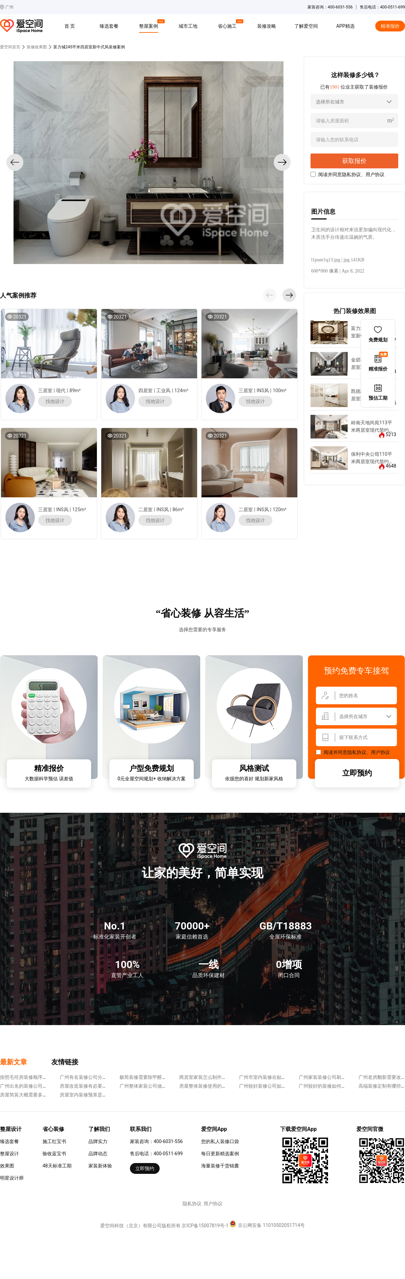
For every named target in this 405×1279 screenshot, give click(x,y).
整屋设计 (9, 1153)
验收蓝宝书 (54, 1153)
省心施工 (228, 25)
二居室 (145, 509)
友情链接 (64, 1062)
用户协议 (375, 174)
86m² (178, 509)
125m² (79, 509)
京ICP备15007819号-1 (205, 1225)
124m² (181, 390)
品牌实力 (97, 1141)
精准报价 (390, 26)
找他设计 (55, 401)
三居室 (45, 390)
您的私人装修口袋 (220, 1141)
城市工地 (188, 26)
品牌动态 (97, 1153)
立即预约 (357, 773)
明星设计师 (12, 1178)
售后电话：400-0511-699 (156, 1153)
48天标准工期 (57, 1165)
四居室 (145, 390)
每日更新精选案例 (220, 1153)
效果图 (7, 1165)
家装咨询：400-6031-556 (156, 1141)
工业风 (163, 390)
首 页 (69, 26)
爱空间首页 (10, 47)
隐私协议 (351, 174)
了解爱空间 (306, 26)
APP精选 (345, 26)
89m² (75, 390)
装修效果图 (37, 47)
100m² (280, 390)
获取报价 (354, 161)
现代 (60, 390)
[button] (269, 295)
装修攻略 (266, 26)
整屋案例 (149, 25)
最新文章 (13, 1062)
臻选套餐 (109, 26)
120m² (280, 509)
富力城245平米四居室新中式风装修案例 (89, 47)
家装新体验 (100, 1165)
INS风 (262, 390)
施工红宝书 (54, 1141)
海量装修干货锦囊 (220, 1165)
